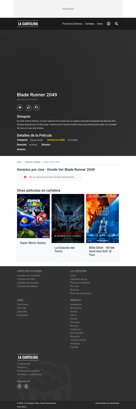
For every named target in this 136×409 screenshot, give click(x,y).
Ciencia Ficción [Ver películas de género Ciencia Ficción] (78, 340)
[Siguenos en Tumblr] (26, 386)
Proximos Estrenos (72, 23)
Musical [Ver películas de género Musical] (74, 325)
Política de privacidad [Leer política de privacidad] (28, 370)
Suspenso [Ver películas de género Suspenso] (75, 329)
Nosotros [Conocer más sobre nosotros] (22, 367)
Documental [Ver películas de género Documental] (76, 332)
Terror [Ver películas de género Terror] (73, 315)
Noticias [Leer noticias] (74, 289)
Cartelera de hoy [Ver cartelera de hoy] (78, 279)
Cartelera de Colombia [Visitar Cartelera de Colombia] (28, 275)
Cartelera (89, 23)
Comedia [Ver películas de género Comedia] (75, 322)
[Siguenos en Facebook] (19, 386)
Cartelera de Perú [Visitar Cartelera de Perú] (26, 279)
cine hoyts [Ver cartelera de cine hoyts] (22, 304)
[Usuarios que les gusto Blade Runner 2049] (29, 108)
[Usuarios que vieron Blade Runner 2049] (20, 108)
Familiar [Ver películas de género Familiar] (74, 347)
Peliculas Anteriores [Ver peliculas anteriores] (80, 293)
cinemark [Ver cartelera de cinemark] (22, 311)
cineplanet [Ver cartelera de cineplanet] (22, 315)
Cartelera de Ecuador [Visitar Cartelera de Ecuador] (28, 282)
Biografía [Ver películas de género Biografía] (75, 336)
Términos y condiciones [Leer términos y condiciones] (29, 374)
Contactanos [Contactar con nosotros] (23, 363)
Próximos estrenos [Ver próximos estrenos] (80, 282)
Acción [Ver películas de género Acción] (73, 311)
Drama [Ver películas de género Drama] (73, 318)
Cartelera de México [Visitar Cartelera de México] (27, 286)
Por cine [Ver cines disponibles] (74, 286)
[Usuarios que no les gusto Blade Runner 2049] (36, 108)
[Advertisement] (68, 9)
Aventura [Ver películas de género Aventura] (75, 343)
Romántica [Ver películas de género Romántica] (76, 308)
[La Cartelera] (28, 23)
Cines (100, 23)
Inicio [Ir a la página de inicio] (73, 275)
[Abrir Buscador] (116, 23)
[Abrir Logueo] (108, 24)
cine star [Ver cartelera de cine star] (21, 308)
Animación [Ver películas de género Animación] (75, 304)
